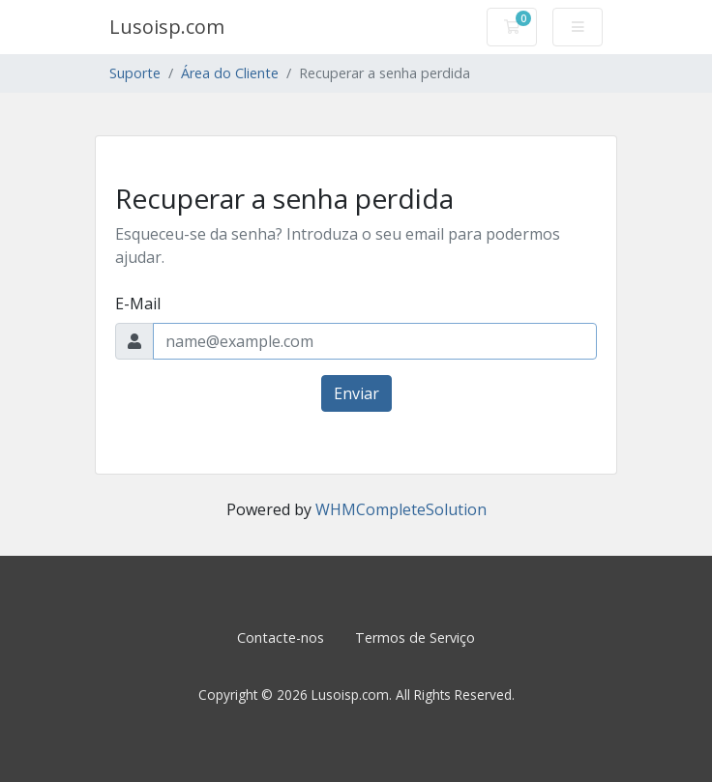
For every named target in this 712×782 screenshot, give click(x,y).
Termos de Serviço (415, 637)
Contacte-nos (280, 637)
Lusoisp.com (166, 27)
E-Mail (138, 303)
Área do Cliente (230, 73)
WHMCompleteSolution (401, 509)
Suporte (135, 73)
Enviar (356, 393)
